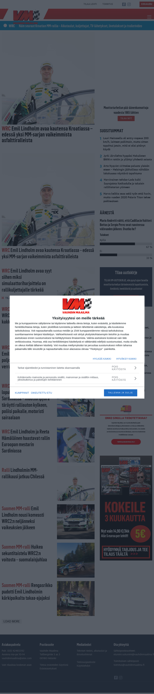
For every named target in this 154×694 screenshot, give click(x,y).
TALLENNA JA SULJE (120, 393)
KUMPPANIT (22, 392)
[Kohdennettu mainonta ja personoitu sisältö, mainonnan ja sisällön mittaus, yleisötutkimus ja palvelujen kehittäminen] (77, 378)
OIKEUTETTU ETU (42, 392)
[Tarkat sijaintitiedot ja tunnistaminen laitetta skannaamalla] (77, 367)
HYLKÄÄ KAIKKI (102, 358)
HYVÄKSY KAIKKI (126, 358)
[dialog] (77, 347)
